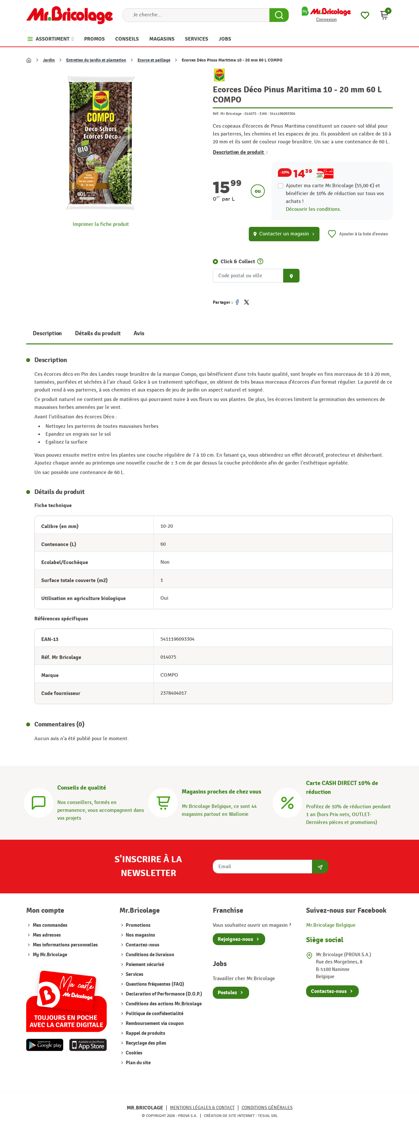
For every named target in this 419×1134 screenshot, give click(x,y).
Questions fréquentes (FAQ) (154, 984)
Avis (139, 333)
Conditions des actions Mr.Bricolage (163, 1004)
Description (47, 333)
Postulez (227, 992)
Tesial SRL (268, 1115)
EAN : (264, 113)
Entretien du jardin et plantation (96, 60)
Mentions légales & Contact (202, 1107)
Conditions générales (267, 1107)
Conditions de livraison (149, 955)
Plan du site (138, 1063)
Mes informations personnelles (65, 945)
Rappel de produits (145, 1033)
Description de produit (240, 152)
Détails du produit (97, 333)
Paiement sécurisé (144, 964)
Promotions (138, 925)
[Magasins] (163, 802)
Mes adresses (47, 935)
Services (134, 974)
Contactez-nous (142, 945)
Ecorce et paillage (153, 60)
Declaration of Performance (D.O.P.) (163, 994)
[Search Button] (279, 15)
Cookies (133, 1053)
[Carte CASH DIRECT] (287, 802)
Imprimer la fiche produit (101, 224)
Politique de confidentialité (154, 1014)
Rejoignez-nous (235, 939)
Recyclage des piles (145, 1043)
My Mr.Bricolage (50, 955)
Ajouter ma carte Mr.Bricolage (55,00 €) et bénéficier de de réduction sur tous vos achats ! (335, 194)
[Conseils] (38, 802)
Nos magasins (140, 935)
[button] (384, 15)
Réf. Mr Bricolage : (228, 113)
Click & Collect (238, 261)
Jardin (49, 60)
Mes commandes (50, 925)
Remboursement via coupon (154, 1023)
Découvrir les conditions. (313, 209)
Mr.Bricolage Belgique (330, 925)
